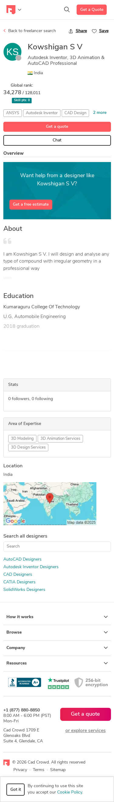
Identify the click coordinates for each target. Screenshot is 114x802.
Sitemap (58, 770)
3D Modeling (22, 439)
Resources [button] (57, 663)
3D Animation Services (60, 439)
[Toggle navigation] (14, 9)
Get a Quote (91, 10)
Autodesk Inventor (42, 113)
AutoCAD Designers (22, 559)
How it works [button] (57, 617)
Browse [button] (57, 632)
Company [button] (57, 647)
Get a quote (57, 126)
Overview (13, 153)
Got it (15, 789)
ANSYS (12, 113)
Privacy (20, 770)
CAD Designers (17, 574)
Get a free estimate (31, 204)
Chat (57, 140)
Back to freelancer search (29, 30)
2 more (99, 113)
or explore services (85, 730)
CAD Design (75, 113)
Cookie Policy (69, 792)
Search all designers (25, 536)
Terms (38, 770)
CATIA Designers (19, 582)
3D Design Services (28, 447)
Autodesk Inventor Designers (31, 567)
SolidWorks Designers (24, 590)
